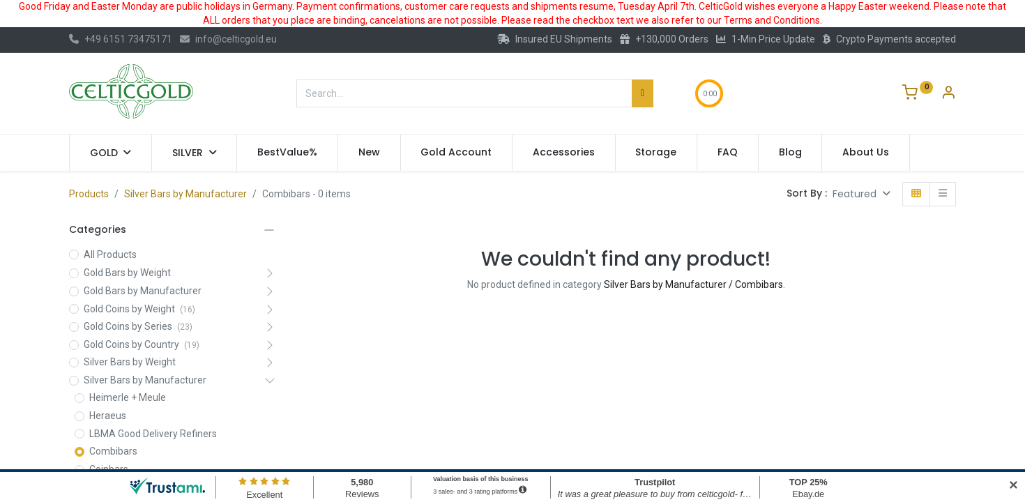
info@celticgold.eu (228, 39)
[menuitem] (287, 153)
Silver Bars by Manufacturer (185, 193)
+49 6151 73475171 (120, 39)
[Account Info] (948, 94)
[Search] (642, 93)
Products (89, 193)
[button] (861, 194)
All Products (110, 254)
